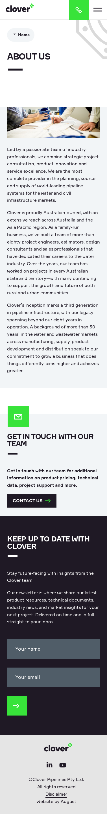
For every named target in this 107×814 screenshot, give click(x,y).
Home (23, 35)
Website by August (56, 802)
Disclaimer (56, 795)
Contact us (32, 501)
